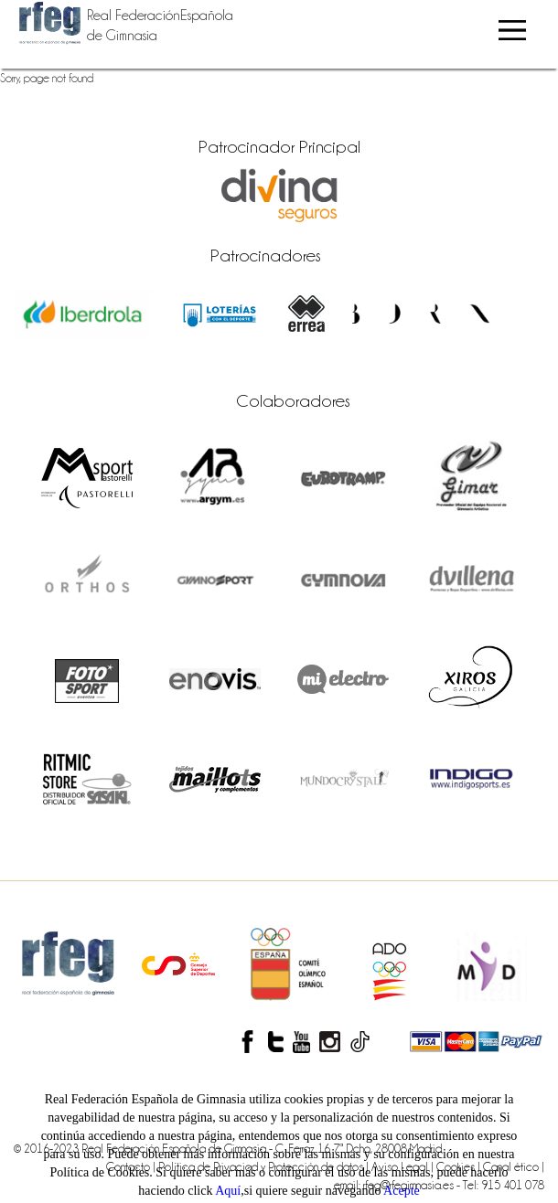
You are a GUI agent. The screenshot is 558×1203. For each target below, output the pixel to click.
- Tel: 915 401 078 (500, 1184)
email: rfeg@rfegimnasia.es (395, 1184)
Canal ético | (513, 1166)
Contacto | (132, 1166)
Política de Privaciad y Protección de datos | (264, 1166)
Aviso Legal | (403, 1166)
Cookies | (459, 1166)
